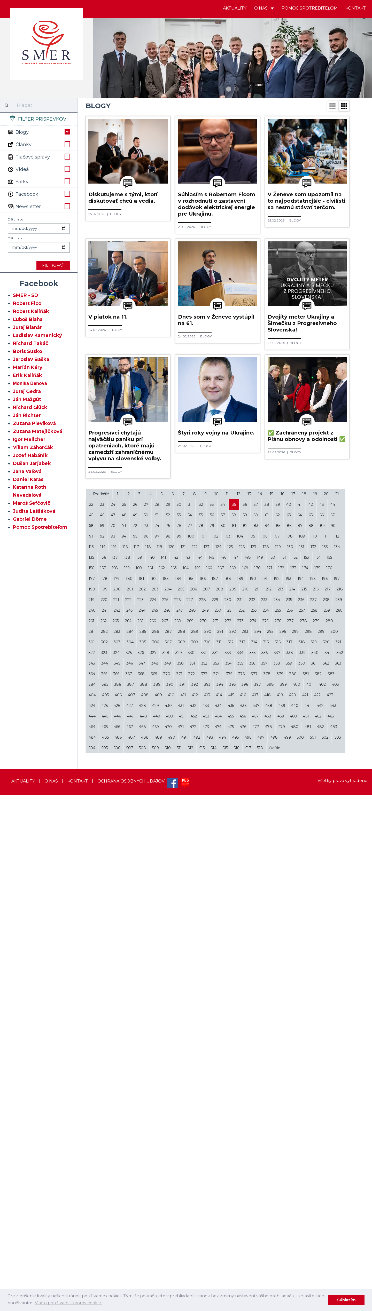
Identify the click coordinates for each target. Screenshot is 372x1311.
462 (318, 1232)
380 (293, 1189)
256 (290, 1126)
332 (215, 1168)
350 (180, 1179)
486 (118, 1253)
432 (193, 1221)
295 (270, 1147)
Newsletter (39, 206)
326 (141, 1168)
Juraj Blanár (27, 327)
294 (257, 1147)
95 (135, 1052)
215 (304, 1105)
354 (228, 1179)
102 (215, 1052)
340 (315, 1168)
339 (302, 1168)
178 (104, 1094)
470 (168, 1242)
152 (295, 1073)
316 (278, 1158)
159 (127, 1083)
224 (153, 1115)
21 (337, 1009)
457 (255, 1232)
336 (264, 1168)
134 (337, 1062)
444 (92, 1232)
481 (308, 1242)
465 (105, 1242)
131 (301, 1062)
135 (91, 1073)
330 (191, 1168)
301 (92, 1158)
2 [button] (236, 89)
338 (289, 1168)
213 (280, 1105)
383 (331, 1189)
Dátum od (15, 219)
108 (289, 1052)
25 (124, 1020)
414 (219, 1211)
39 (278, 1020)
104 (240, 1052)
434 (218, 1221)
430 (168, 1221)
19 (315, 1009)
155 (329, 1073)
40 (288, 1020)
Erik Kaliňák (27, 375)
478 (268, 1242)
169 (245, 1083)
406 (118, 1211)
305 (143, 1158)
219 (92, 1115)
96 (146, 1052)
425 (105, 1221)
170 (257, 1083)
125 (230, 1062)
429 (155, 1221)
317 (289, 1158)
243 (129, 1126)
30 (179, 1020)
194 (301, 1094)
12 (238, 1009)
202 (142, 1105)
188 (227, 1094)
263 (116, 1136)
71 (124, 1041)
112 (336, 1052)
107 (276, 1052)
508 (142, 1263)
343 (92, 1179)
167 (221, 1083)
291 (220, 1147)
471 (181, 1242)
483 (333, 1242)
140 (151, 1073)
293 (245, 1147)
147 (235, 1073)
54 (190, 1031)
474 (218, 1242)
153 (306, 1073)
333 (228, 1168)
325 (129, 1168)
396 (245, 1200)
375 (229, 1189)
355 (240, 1179)
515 (225, 1263)
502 (325, 1253)
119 (159, 1062)
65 (311, 1031)
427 (129, 1221)
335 (252, 1168)
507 (129, 1263)
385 (105, 1200)
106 (264, 1052)
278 (303, 1136)
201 (130, 1105)
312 (231, 1158)
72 (135, 1041)
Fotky (39, 181)
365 (104, 1189)
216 (316, 1105)
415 (231, 1211)
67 (332, 1031)
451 (182, 1232)
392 (194, 1200)
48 (124, 1031)
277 (290, 1136)
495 (235, 1253)
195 (312, 1094)
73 (146, 1041)
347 (142, 1179)
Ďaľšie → (277, 1263)
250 (218, 1126)
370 (166, 1189)
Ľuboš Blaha (28, 319)
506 (117, 1263)
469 (155, 1242)
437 (256, 1221)
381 (306, 1189)
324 (116, 1168)
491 (184, 1253)
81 (234, 1041)
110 (314, 1052)
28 (157, 1020)
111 (325, 1052)
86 (289, 1041)
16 (282, 1009)
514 (213, 1263)
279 (316, 1136)
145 (211, 1073)
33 (212, 1020)
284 (130, 1147)
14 (260, 1009)
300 (334, 1147)
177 (92, 1094)
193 (288, 1094)
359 (289, 1179)
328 (165, 1168)
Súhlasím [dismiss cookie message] (346, 1300)
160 (139, 1083)
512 (190, 1263)
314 (254, 1158)
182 (153, 1094)
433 (206, 1221)
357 (264, 1179)
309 (194, 1158)
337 (277, 1168)
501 (313, 1253)
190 (253, 1094)
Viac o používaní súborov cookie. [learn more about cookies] (68, 1302)
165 (197, 1083)
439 (281, 1221)
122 (195, 1062)
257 (302, 1126)
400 (296, 1200)
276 (278, 1136)
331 (203, 1168)
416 (243, 1211)
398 (270, 1200)
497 (261, 1253)
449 (156, 1232)
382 (318, 1189)
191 (264, 1094)
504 (92, 1263)
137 (115, 1073)
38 (267, 1020)
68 (91, 1041)
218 (340, 1105)
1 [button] (228, 89)
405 (105, 1211)
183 (165, 1094)
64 (300, 1031)
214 (292, 1105)
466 (117, 1242)
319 (314, 1158)
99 (179, 1052)
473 (206, 1242)
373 (204, 1189)
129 (278, 1062)
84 (267, 1041)
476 (243, 1242)
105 (252, 1052)
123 (206, 1062)
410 (171, 1211)
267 (165, 1136)
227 (190, 1115)
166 (209, 1083)
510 (168, 1263)
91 (91, 1052)
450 (169, 1232)
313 (242, 1158)
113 (91, 1062)
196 (325, 1094)
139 (139, 1073)
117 (136, 1062)
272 (228, 1136)
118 (148, 1062)
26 (135, 1020)
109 (302, 1052)
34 (223, 1020)
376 (241, 1189)
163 (174, 1083)
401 (309, 1200)
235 (289, 1115)
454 (218, 1232)
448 (143, 1232)
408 (145, 1211)
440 (294, 1221)
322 (92, 1168)
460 (293, 1232)
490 (171, 1253)
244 (142, 1126)
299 (321, 1147)
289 (194, 1147)
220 (104, 1115)
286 (155, 1147)
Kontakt (355, 8)
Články (39, 144)
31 (190, 1020)
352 (204, 1179)
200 (117, 1105)
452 (194, 1232)
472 (193, 1242)
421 (305, 1211)
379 (280, 1189)
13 (249, 1009)
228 (202, 1115)
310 (207, 1158)
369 (154, 1189)
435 (231, 1221)
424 (92, 1221)
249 (205, 1126)
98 (168, 1052)
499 (287, 1253)
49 (135, 1031)
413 (207, 1211)
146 (223, 1073)
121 (183, 1062)
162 (162, 1083)
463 (331, 1232)
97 (157, 1052)
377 (254, 1189)
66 (322, 1031)
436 (243, 1221)
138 (127, 1073)
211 (257, 1105)
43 (322, 1020)
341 (328, 1168)
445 (105, 1232)
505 (105, 1263)
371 (179, 1189)
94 (124, 1052)
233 (264, 1115)
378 (267, 1189)
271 (216, 1136)
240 (92, 1126)
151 (283, 1073)
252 (242, 1126)
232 (252, 1115)
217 (328, 1105)
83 (256, 1041)
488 (145, 1253)
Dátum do (15, 238)
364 (92, 1189)
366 (116, 1189)
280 (329, 1136)
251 (230, 1126)
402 (322, 1200)
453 (206, 1232)
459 (280, 1232)
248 (192, 1126)
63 (289, 1031)
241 (105, 1126)
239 (339, 1115)
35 (234, 1020)
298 (308, 1147)
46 (102, 1031)
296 (283, 1147)
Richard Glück (30, 407)
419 (280, 1211)
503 (338, 1253)
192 (277, 1094)
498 (274, 1253)
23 (102, 1020)
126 (242, 1062)
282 (104, 1147)
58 (234, 1031)
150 (272, 1073)
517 (248, 1263)
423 (330, 1211)
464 (92, 1242)
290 (207, 1147)
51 (157, 1031)
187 (215, 1094)
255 (278, 1126)
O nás (264, 8)
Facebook (39, 193)
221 (116, 1115)
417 (255, 1211)
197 (337, 1094)
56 (212, 1031)
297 (295, 1147)
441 (308, 1221)
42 (310, 1020)
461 (306, 1232)
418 (267, 1211)
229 (215, 1115)
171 (269, 1083)
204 (168, 1105)
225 (165, 1115)
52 (168, 1031)
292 (232, 1147)
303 (117, 1158)
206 (193, 1105)
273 (240, 1136)
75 (168, 1041)
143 (187, 1073)
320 (326, 1158)
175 (317, 1083)
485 (105, 1253)
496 (248, 1253)
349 (167, 1179)
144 (199, 1073)
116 (125, 1062)
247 (179, 1126)
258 (314, 1126)
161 (150, 1083)
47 (113, 1031)
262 (103, 1136)
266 (153, 1136)
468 (142, 1242)
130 (290, 1062)
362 (326, 1179)
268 (177, 1136)
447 (130, 1232)
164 (186, 1083)
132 (313, 1062)
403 (335, 1200)
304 (130, 1158)
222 (128, 1115)
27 (146, 1020)
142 (175, 1073)
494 (222, 1253)
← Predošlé (98, 1009)
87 (300, 1041)
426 (117, 1221)
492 (196, 1253)
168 (233, 1083)
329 (178, 1168)
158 (115, 1083)
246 (167, 1126)
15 (271, 1009)
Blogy (39, 131)
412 (195, 1211)
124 (218, 1062)
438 (268, 1221)
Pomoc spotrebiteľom (310, 8)
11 (227, 1009)
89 (322, 1041)
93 (113, 1052)
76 (179, 1041)
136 (103, 1073)
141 (163, 1073)
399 (283, 1200)
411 (183, 1211)
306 (155, 1158)
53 (179, 1031)
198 (92, 1105)
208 (219, 1105)
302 (104, 1158)
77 (190, 1041)
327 (153, 1168)
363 (338, 1179)
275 (265, 1136)
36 (245, 1020)
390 (169, 1200)
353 (216, 1179)
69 (102, 1041)
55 (201, 1031)
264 (128, 1136)
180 (129, 1094)
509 (155, 1263)
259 (327, 1126)
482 (320, 1242)
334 (240, 1168)
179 (116, 1094)
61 (267, 1031)
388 (143, 1200)
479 (281, 1242)
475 (231, 1242)
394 (219, 1200)
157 (103, 1083)
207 (206, 1105)
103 (227, 1052)
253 (254, 1126)
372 (191, 1189)
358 (277, 1179)
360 (301, 1179)
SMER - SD (25, 295)
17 (293, 1009)
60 (255, 1031)
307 (168, 1158)
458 (268, 1232)
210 (245, 1105)
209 (232, 1105)
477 (255, 1242)
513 (202, 1263)
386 (117, 1200)
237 (313, 1115)
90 (333, 1041)
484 (92, 1253)
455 (231, 1232)
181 (141, 1094)
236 (301, 1115)
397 (257, 1200)
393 (207, 1200)
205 (181, 1105)
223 (140, 1115)
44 (332, 1020)
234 (277, 1115)
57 (223, 1031)
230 (227, 1115)
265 (140, 1136)
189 (240, 1094)
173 (293, 1083)
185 (190, 1094)
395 (232, 1200)
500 (300, 1253)
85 (278, 1041)
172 (281, 1083)
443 (333, 1221)
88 (311, 1041)
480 (294, 1242)
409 (158, 1211)
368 (141, 1189)
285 (143, 1147)
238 (326, 1115)
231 (240, 1115)
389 (156, 1200)
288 (181, 1147)
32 (201, 1020)
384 (92, 1200)
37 (256, 1020)
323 (104, 1168)
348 (154, 1179)
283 (117, 1147)
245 (155, 1126)
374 (216, 1189)
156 (91, 1083)
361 (314, 1179)
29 (168, 1020)
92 (102, 1052)
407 (131, 1211)
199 (104, 1105)
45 (91, 1031)
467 (129, 1242)
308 (181, 1158)
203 (155, 1105)
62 (278, 1031)
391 (182, 1200)
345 (117, 1179)
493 (209, 1253)
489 (158, 1253)
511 (179, 1263)
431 (181, 1221)
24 (113, 1020)
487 (131, 1253)
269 (190, 1136)
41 (300, 1020)
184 (178, 1094)
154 (318, 1073)
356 (252, 1179)
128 (266, 1062)
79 (212, 1041)
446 (117, 1232)
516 (236, 1263)
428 (142, 1221)
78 (200, 1041)
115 (113, 1062)
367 (129, 1189)
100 (191, 1052)
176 (329, 1083)
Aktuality (234, 8)
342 (340, 1168)
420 (292, 1211)
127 (254, 1062)
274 (253, 1136)
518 (260, 1263)
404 (92, 1211)
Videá (39, 168)
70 (113, 1041)
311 (219, 1158)
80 (223, 1041)
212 (269, 1105)
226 (177, 1115)
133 (325, 1062)
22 (91, 1020)
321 (338, 1158)
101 (203, 1052)
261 (91, 1136)
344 (104, 1179)
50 (146, 1031)
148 (247, 1073)
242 (117, 1126)
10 (216, 1009)
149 (260, 1073)
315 (266, 1158)
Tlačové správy (39, 156)
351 (192, 1179)
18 (304, 1009)
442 (320, 1221)
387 (130, 1200)
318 (302, 1158)
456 (243, 1232)
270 (203, 1136)
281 (92, 1147)
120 (171, 1062)
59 (245, 1031)
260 (339, 1126)
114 (102, 1062)
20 (326, 1009)
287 (168, 1147)
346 (129, 1179)
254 (266, 1126)
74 (157, 1041)
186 (202, 1094)
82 (245, 1041)
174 (305, 1083)
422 (317, 1211)
